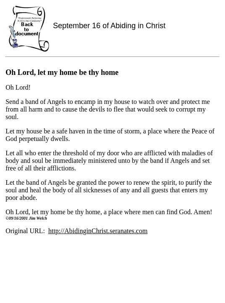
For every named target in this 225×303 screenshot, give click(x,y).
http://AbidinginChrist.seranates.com (97, 230)
